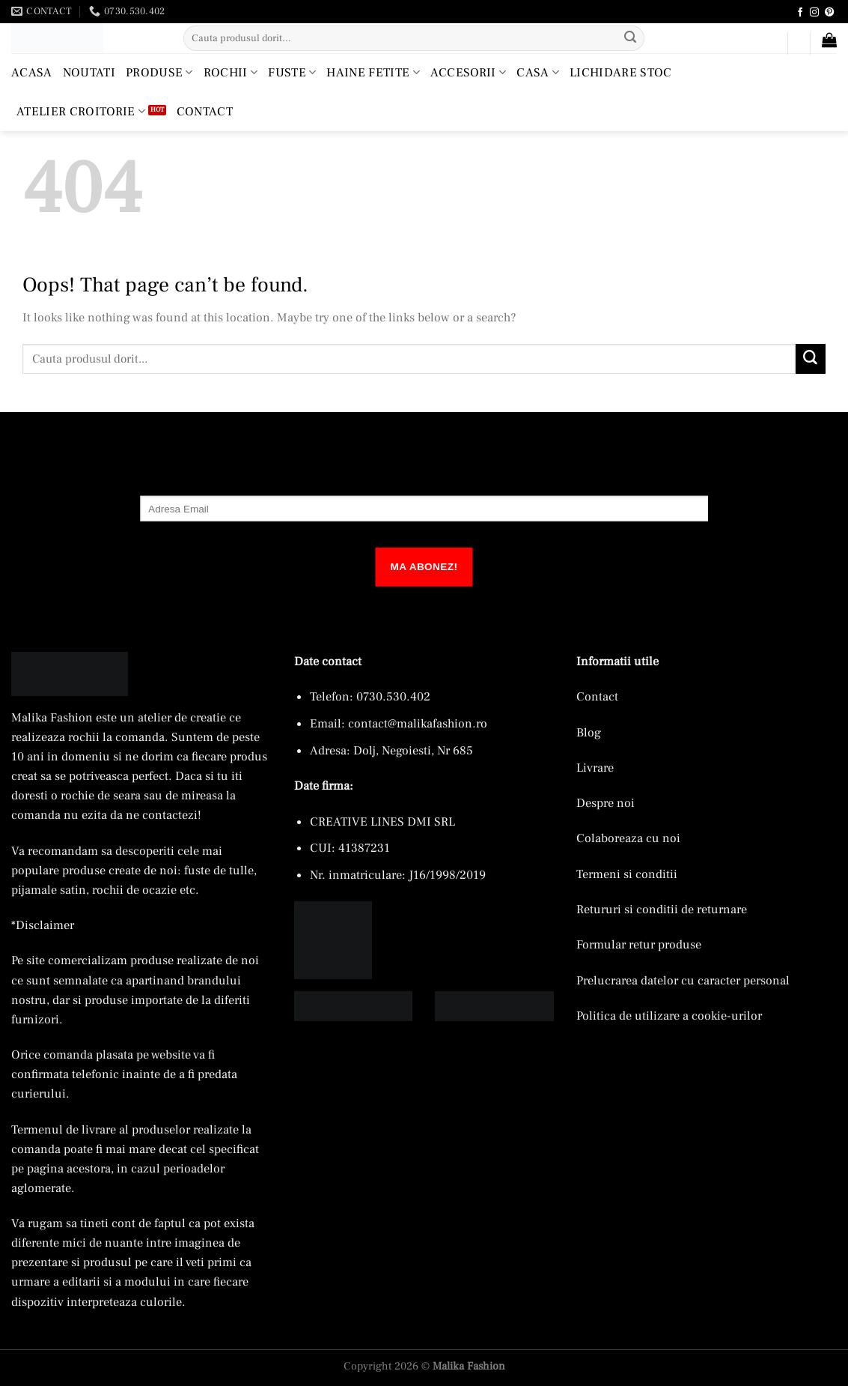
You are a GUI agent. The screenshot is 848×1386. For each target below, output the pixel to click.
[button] (769, 46)
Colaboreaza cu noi (628, 838)
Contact (205, 111)
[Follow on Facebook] (800, 12)
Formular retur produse (638, 944)
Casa (537, 72)
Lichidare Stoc (621, 72)
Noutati (89, 72)
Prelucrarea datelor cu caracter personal (683, 980)
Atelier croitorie (80, 111)
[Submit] (630, 38)
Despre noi (605, 803)
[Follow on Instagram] (814, 12)
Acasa (31, 72)
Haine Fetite (372, 72)
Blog (588, 732)
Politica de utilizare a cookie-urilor (669, 1015)
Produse (159, 72)
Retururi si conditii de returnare (661, 909)
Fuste (292, 72)
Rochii (230, 72)
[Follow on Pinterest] (829, 12)
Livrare (595, 767)
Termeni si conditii (626, 874)
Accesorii (468, 72)
